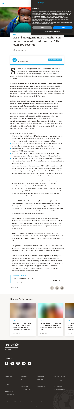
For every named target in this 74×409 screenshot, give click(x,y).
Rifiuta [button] (42, 27)
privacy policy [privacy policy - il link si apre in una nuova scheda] (38, 13)
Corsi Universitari (25, 389)
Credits (7, 402)
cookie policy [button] (61, 16)
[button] (71, 2)
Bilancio (7, 379)
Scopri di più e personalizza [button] (52, 31)
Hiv (14, 34)
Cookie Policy (39, 402)
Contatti (7, 388)
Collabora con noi (9, 394)
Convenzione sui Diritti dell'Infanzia (11, 383)
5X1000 (56, 383)
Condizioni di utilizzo (17, 402)
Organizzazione (9, 376)
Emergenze (24, 379)
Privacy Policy (29, 402)
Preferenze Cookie (51, 402)
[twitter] (57, 288)
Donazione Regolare (59, 376)
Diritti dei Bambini (25, 383)
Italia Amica (24, 386)
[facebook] (52, 288)
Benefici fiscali (58, 386)
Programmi (24, 376)
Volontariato (41, 376)
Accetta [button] (63, 27)
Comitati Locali (41, 383)
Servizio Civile (41, 386)
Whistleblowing (9, 391)
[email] (62, 288)
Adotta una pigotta (59, 379)
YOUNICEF (40, 379)
